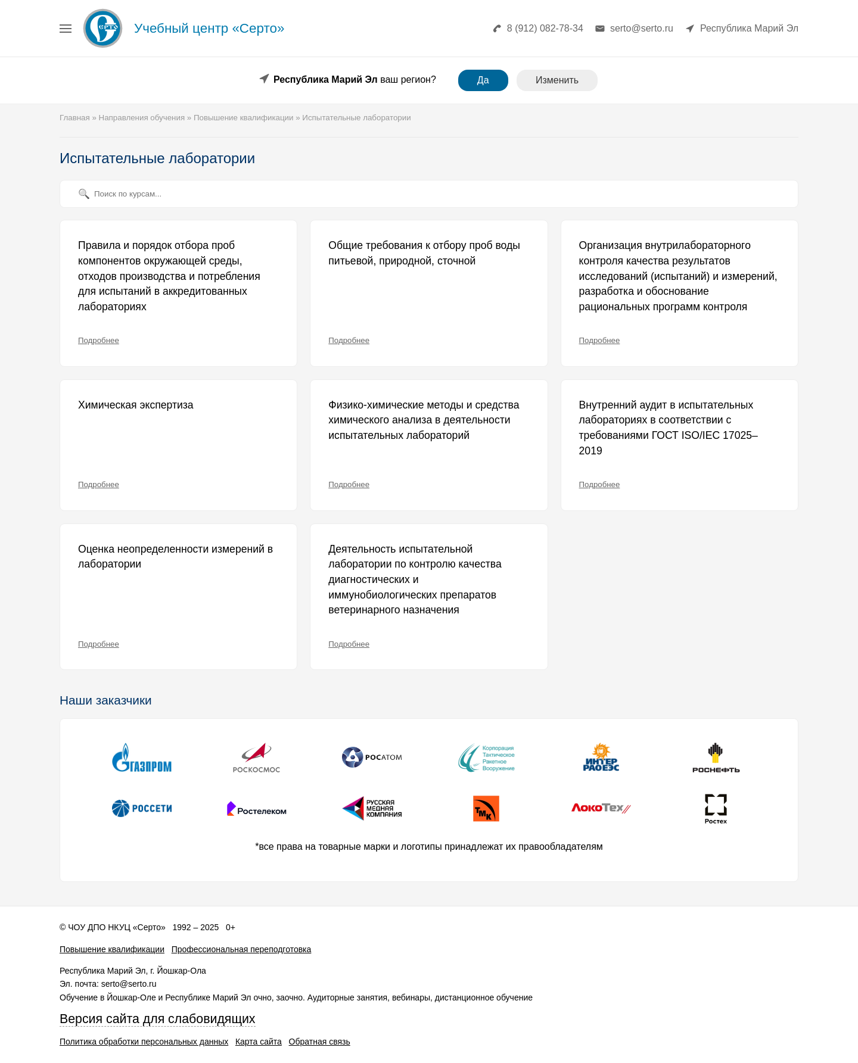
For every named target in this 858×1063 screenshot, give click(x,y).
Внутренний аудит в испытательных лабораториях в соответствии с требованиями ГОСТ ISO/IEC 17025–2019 (668, 428)
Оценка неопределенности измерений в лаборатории (175, 557)
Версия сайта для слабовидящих (158, 1019)
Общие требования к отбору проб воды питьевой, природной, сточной (424, 253)
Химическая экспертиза (136, 405)
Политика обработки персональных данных (144, 1041)
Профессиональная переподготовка (242, 949)
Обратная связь (319, 1041)
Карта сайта (258, 1041)
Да (483, 80)
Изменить (557, 80)
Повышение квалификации (112, 949)
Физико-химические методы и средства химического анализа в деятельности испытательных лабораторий (423, 420)
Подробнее (98, 340)
